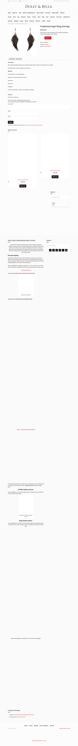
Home (9, 23)
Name (9, 111)
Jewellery (12, 23)
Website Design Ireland (37, 740)
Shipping (36, 725)
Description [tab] (12, 59)
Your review (10, 104)
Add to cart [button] (22, 186)
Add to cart (47, 37)
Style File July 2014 (21, 716)
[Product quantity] (41, 38)
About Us (52, 725)
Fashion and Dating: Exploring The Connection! (24, 714)
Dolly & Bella (39, 6)
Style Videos (30, 265)
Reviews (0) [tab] (18, 59)
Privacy (30, 725)
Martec (68, 728)
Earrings (44, 46)
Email (9, 116)
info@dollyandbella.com (13, 1)
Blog (17, 265)
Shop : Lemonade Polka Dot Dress (26, 429)
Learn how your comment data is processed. (33, 125)
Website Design (62, 728)
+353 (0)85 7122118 (23, 1)
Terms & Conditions (44, 725)
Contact (25, 725)
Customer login (58, 0)
